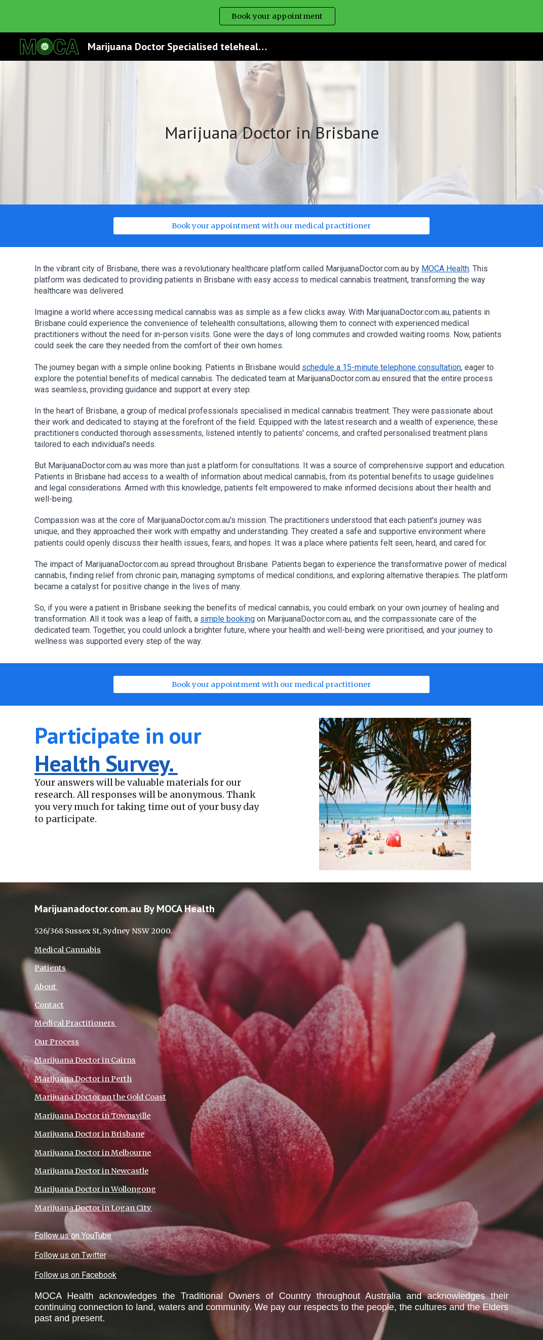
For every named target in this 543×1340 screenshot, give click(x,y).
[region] (271, 16)
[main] (271, 132)
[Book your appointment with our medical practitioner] (271, 225)
